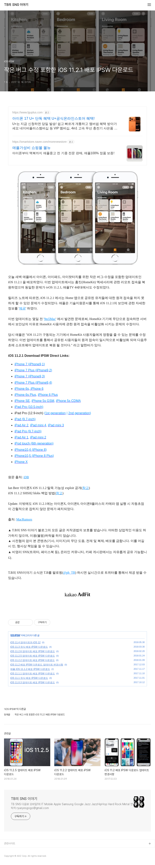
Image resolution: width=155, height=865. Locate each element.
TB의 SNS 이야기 (16, 5)
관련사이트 (9, 843)
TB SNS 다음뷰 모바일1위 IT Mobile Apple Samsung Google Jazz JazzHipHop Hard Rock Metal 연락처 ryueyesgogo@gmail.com (72, 806)
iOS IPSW (15, 635)
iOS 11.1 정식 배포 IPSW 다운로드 (29, 678)
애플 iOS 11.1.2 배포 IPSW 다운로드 (30, 669)
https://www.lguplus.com (27, 112)
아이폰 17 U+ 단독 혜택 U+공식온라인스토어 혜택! (53, 118)
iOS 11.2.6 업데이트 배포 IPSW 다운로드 (32, 651)
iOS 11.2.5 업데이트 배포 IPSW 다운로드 (32, 655)
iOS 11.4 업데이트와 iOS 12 (25, 642)
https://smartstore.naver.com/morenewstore (39, 141)
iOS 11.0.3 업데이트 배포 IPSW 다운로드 (32, 682)
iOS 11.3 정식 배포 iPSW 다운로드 (29, 646)
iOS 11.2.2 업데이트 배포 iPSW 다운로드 (32, 660)
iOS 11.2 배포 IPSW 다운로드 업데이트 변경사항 (36, 664)
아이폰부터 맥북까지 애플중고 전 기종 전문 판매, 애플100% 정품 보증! (63, 153)
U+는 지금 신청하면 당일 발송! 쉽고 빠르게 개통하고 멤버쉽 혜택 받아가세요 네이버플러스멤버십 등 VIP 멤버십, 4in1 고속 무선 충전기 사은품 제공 (64, 126)
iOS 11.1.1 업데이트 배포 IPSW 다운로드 (32, 673)
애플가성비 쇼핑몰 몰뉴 (31, 148)
